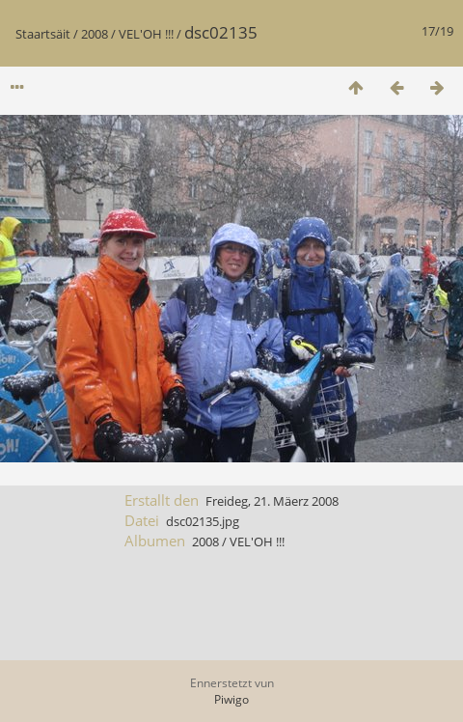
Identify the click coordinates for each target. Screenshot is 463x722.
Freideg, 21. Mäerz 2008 (272, 501)
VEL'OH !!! (146, 33)
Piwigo (231, 699)
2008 (94, 33)
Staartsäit (42, 33)
